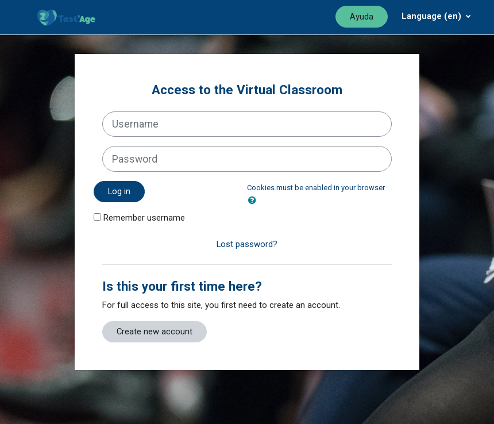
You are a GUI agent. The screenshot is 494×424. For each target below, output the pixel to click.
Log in (119, 191)
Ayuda (361, 16)
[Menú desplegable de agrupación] (436, 16)
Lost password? (247, 244)
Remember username (144, 218)
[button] (254, 200)
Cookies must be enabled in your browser (316, 187)
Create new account (154, 331)
